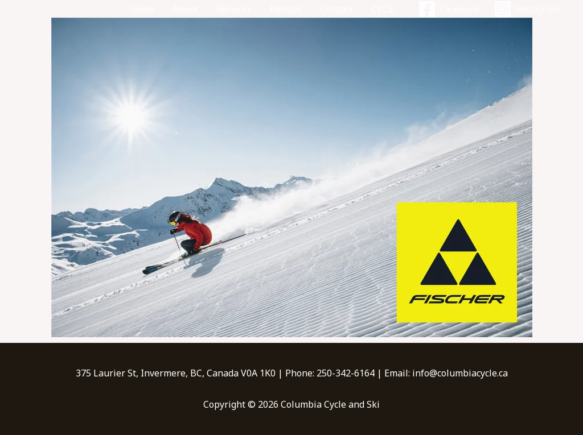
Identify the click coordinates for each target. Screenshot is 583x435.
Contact (337, 9)
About (185, 9)
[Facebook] (448, 9)
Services (234, 9)
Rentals (286, 9)
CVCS (382, 9)
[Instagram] (526, 9)
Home (141, 9)
